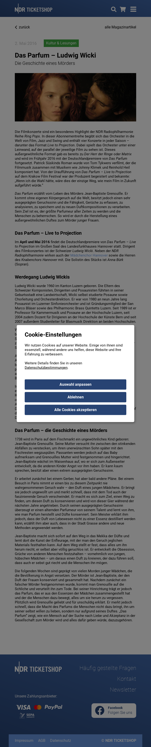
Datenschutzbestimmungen (46, 367)
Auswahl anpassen (75, 384)
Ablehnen (76, 397)
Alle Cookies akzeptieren (75, 409)
